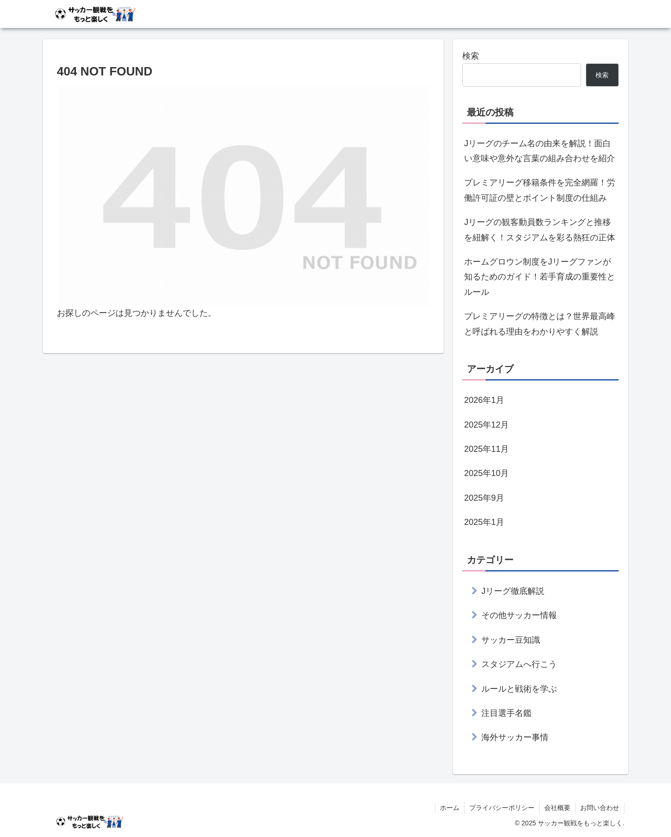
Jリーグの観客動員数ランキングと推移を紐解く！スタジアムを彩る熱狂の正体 (539, 230)
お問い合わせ (599, 807)
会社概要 (557, 807)
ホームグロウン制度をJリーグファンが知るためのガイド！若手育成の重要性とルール (539, 277)
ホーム (449, 807)
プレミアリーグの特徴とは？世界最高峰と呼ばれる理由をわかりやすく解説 (539, 324)
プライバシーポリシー (501, 807)
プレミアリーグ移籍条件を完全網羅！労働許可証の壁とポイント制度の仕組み (539, 190)
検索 (470, 56)
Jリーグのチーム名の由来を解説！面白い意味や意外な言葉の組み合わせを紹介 (539, 151)
